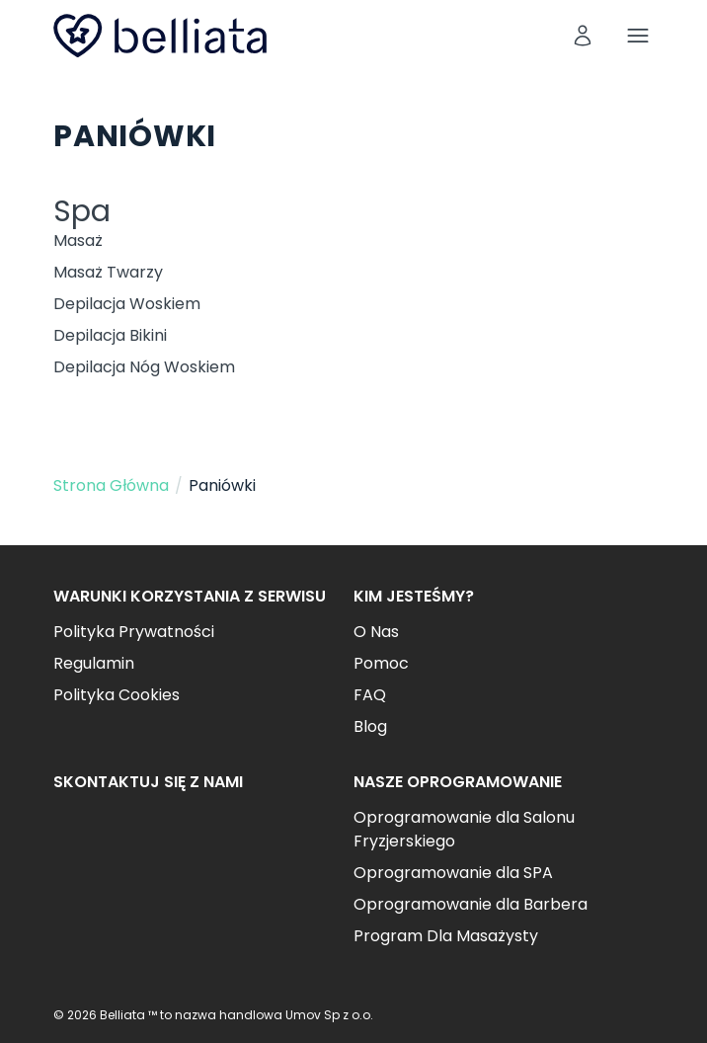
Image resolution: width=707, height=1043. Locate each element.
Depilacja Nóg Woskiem (144, 367)
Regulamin (93, 663)
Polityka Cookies (116, 694)
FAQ (370, 694)
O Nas (376, 631)
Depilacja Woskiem (126, 303)
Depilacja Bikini (110, 335)
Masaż (78, 240)
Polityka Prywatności (133, 631)
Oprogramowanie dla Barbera (471, 904)
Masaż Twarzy (108, 272)
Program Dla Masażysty (446, 935)
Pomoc (381, 663)
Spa (82, 211)
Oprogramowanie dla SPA (453, 872)
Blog (370, 726)
